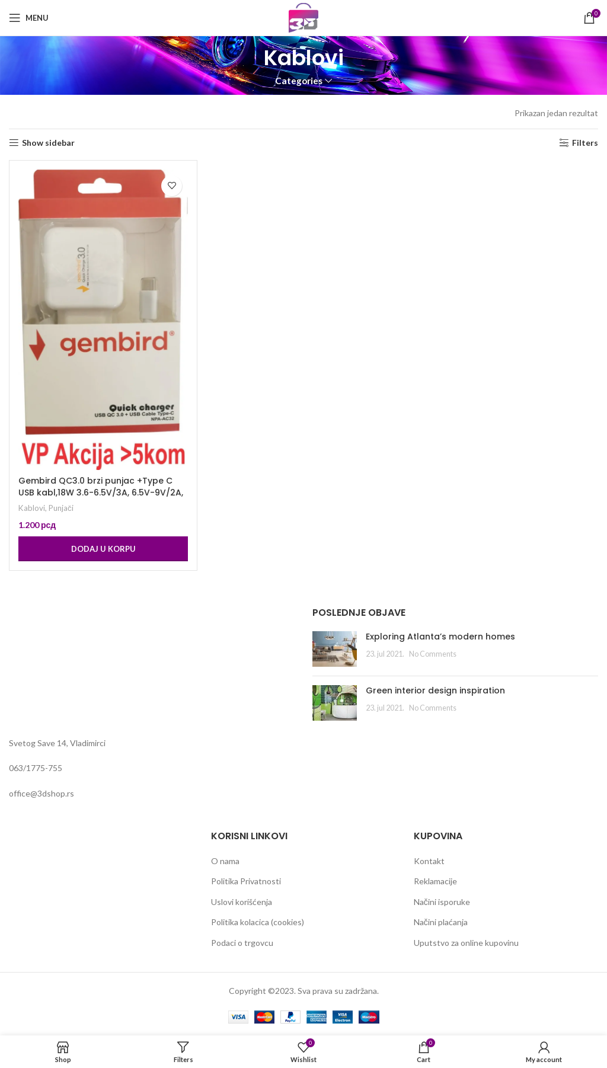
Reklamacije (435, 881)
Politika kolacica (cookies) (257, 922)
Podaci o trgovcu (242, 943)
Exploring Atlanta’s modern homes (440, 636)
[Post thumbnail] (334, 649)
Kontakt (429, 861)
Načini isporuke (442, 902)
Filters (585, 143)
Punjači (61, 508)
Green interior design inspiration (435, 690)
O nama (225, 861)
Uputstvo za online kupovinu (466, 943)
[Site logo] (303, 17)
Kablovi (31, 508)
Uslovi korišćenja (241, 902)
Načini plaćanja (441, 922)
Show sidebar (48, 143)
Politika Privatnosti (246, 881)
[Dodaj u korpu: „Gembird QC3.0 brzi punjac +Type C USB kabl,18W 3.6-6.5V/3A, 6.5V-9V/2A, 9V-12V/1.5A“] (103, 548)
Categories (298, 80)
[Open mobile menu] (29, 18)
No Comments (432, 654)
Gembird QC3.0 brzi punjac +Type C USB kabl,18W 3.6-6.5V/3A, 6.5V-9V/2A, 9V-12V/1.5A (100, 492)
